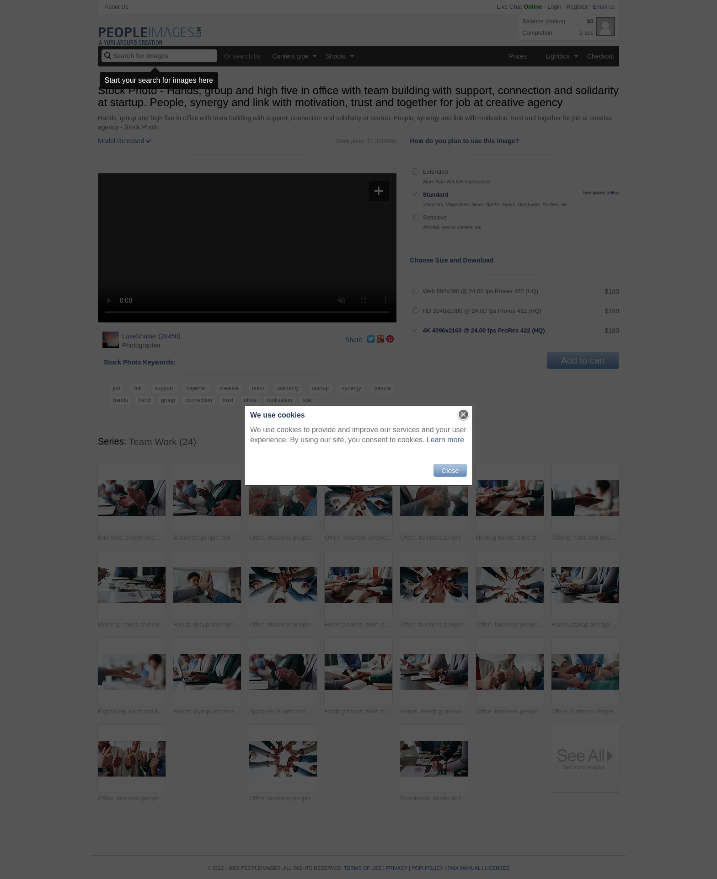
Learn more (445, 440)
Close (450, 470)
